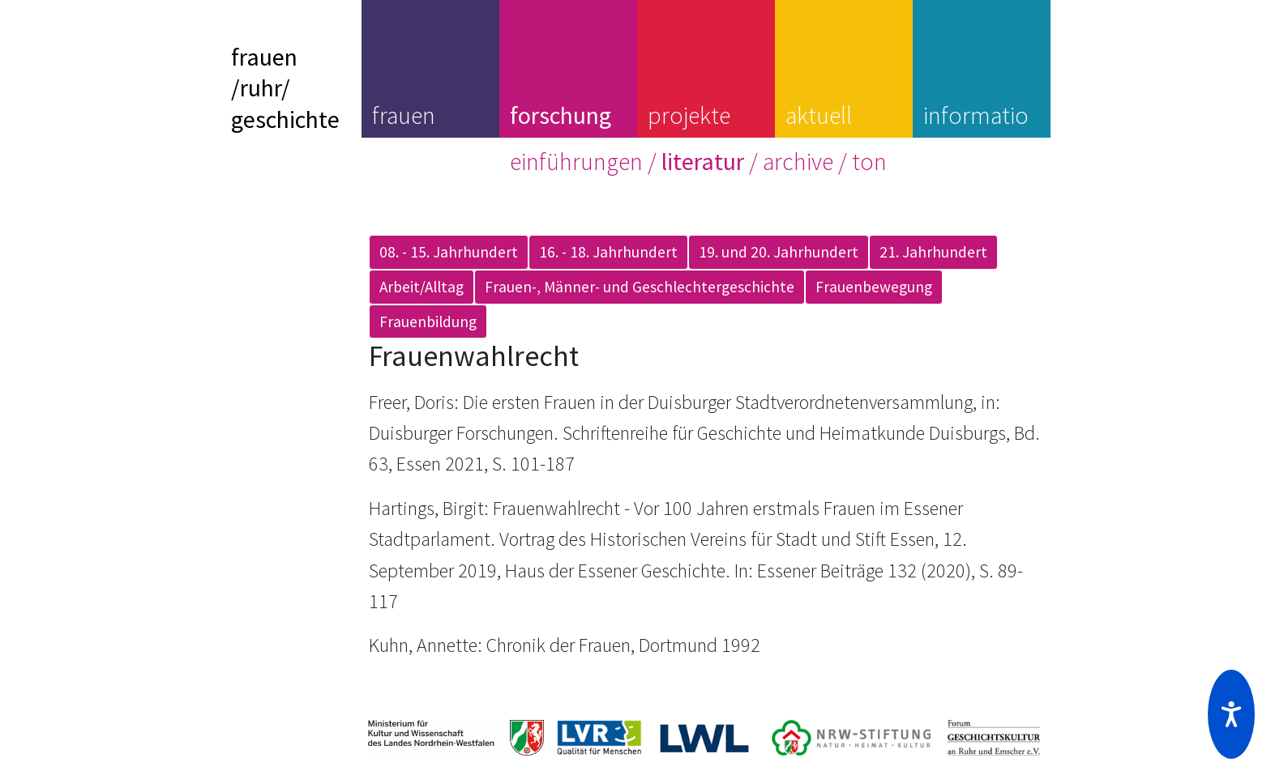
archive (798, 161)
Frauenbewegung (873, 286)
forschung (560, 115)
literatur (702, 161)
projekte (689, 115)
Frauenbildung (428, 321)
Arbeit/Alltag (421, 286)
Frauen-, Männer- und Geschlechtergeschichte (639, 286)
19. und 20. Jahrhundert (778, 252)
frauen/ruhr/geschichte (285, 87)
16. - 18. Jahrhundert (608, 252)
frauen (403, 115)
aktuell (818, 115)
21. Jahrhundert (933, 252)
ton (869, 161)
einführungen (576, 161)
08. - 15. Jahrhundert (448, 252)
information (976, 130)
